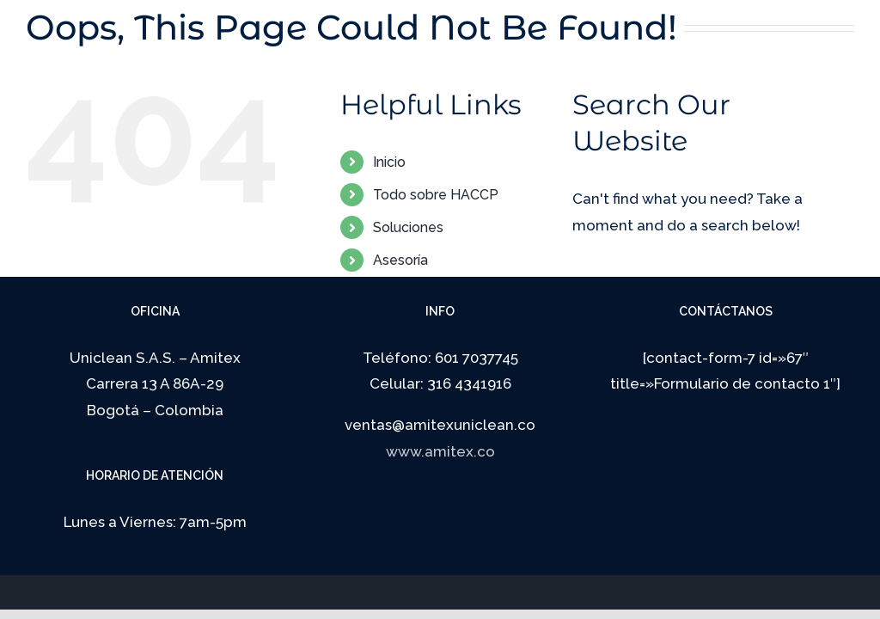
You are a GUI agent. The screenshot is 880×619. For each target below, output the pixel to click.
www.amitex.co (440, 451)
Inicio (389, 162)
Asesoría (400, 260)
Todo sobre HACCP (435, 195)
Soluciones (408, 227)
